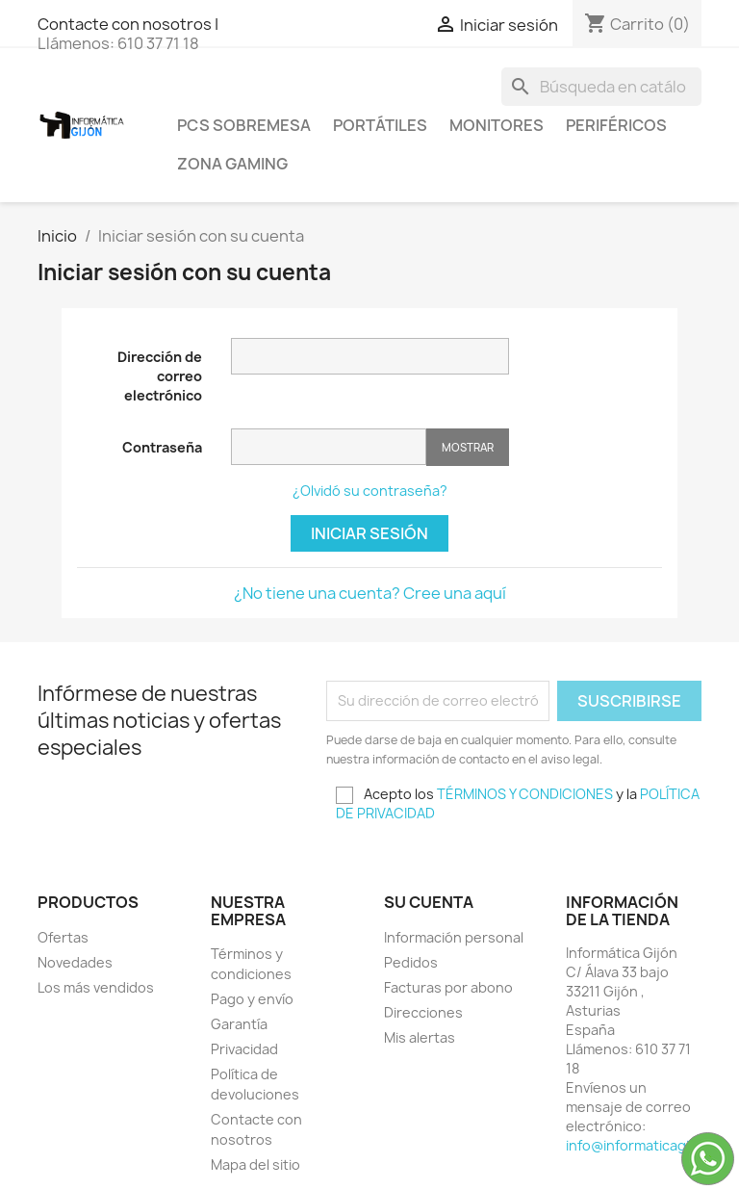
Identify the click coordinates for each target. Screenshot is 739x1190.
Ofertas (63, 937)
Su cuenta (428, 902)
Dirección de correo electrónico (159, 376)
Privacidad (244, 1049)
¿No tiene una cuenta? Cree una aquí (370, 593)
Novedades (75, 962)
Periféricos (616, 125)
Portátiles (380, 125)
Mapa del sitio (255, 1164)
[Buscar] (601, 86)
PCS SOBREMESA (244, 125)
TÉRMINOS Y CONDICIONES (525, 794)
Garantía (239, 1024)
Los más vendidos (96, 987)
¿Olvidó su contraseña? (370, 490)
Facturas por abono (448, 987)
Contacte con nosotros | (128, 24)
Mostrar (468, 447)
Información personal (453, 937)
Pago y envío (252, 999)
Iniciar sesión (369, 533)
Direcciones (423, 1012)
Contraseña (162, 447)
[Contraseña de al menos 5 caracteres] (328, 446)
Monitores (496, 125)
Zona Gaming (232, 163)
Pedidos (411, 962)
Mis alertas (419, 1037)
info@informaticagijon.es (648, 1145)
